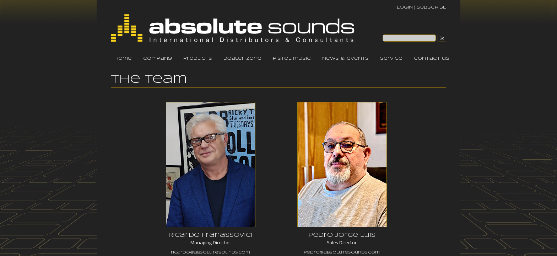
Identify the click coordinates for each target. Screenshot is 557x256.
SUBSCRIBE (431, 7)
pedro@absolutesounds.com (342, 252)
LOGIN (405, 7)
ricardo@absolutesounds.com (210, 252)
